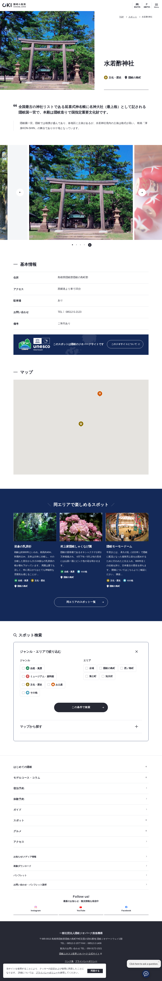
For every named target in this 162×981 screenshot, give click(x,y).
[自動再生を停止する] (90, 245)
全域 (91, 668)
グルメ (80, 831)
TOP (121, 17)
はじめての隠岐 (80, 767)
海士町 (92, 676)
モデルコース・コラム (80, 777)
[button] (81, 424)
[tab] (73, 245)
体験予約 (147, 7)
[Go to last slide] (20, 192)
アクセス (18, 841)
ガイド (17, 809)
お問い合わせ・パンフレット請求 (30, 884)
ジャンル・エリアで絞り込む (40, 651)
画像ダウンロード (22, 866)
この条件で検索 (81, 707)
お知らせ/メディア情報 (24, 856)
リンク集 (69, 961)
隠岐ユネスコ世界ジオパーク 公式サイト (58, 953)
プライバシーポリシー (47, 972)
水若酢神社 (147, 17)
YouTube (81, 909)
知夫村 (109, 676)
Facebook (126, 909)
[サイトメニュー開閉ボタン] (156, 5)
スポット (132, 17)
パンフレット (20, 875)
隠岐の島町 (109, 668)
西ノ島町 (129, 668)
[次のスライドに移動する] (142, 192)
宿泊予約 (137, 7)
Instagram (36, 909)
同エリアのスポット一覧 (81, 602)
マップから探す (31, 726)
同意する (95, 970)
